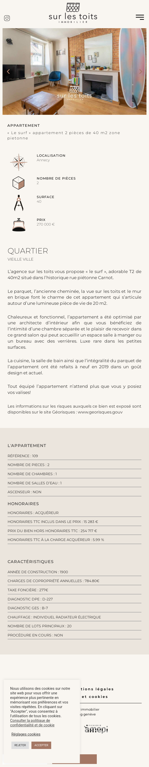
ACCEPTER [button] (41, 745)
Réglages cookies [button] (26, 734)
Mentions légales (92, 689)
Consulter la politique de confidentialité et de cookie (32, 722)
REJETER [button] (20, 745)
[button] (8, 71)
